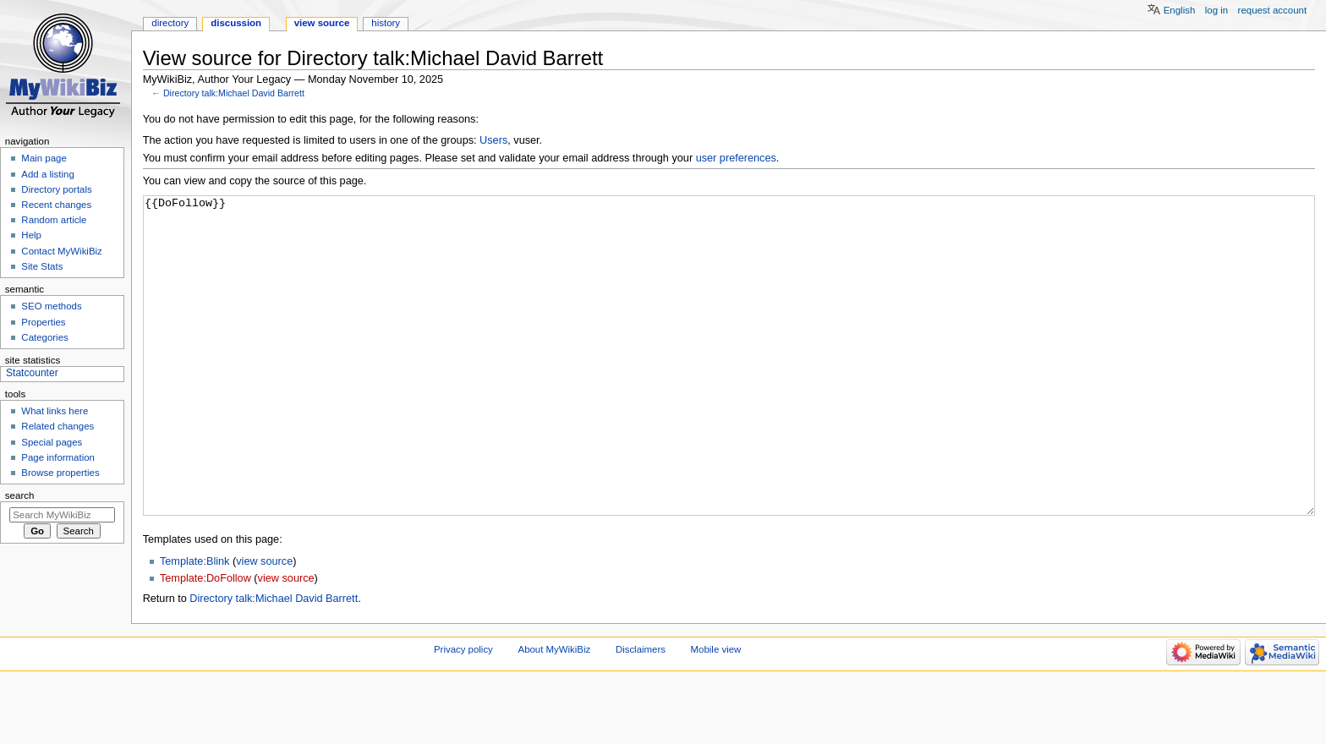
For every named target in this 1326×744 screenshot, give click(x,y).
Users (493, 140)
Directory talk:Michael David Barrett (233, 93)
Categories (44, 337)
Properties (43, 322)
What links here (54, 411)
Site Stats (42, 266)
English (1180, 10)
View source (322, 23)
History (385, 23)
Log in (1216, 10)
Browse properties (60, 473)
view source (264, 625)
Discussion (236, 23)
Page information (58, 457)
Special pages (51, 442)
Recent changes (56, 205)
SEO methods (51, 306)
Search (20, 495)
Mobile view (716, 713)
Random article (53, 220)
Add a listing (47, 174)
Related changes (57, 426)
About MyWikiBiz (554, 713)
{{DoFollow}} (729, 387)
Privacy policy (463, 713)
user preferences (736, 158)
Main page (44, 158)
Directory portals (56, 189)
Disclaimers (641, 713)
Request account (1272, 10)
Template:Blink (195, 625)
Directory (170, 23)
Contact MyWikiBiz (61, 251)
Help (31, 235)
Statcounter (32, 373)
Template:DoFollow (205, 642)
